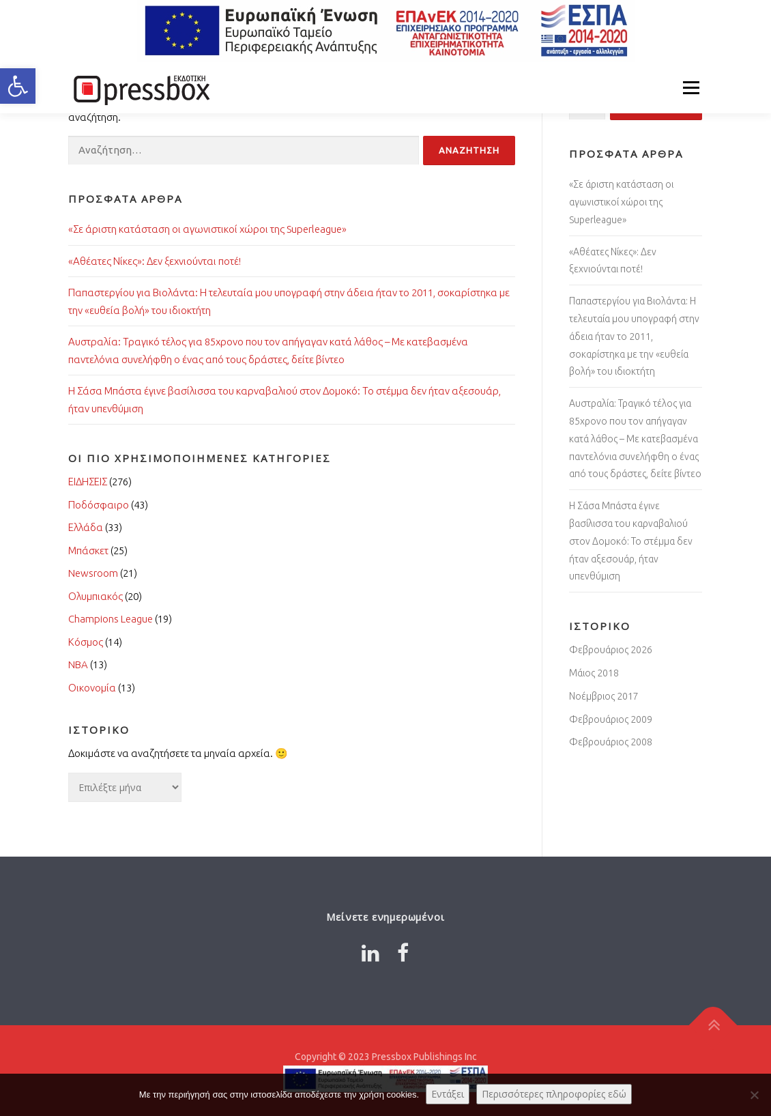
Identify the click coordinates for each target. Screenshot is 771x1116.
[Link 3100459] (370, 952)
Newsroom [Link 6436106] (93, 573)
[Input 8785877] (243, 150)
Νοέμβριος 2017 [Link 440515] (604, 696)
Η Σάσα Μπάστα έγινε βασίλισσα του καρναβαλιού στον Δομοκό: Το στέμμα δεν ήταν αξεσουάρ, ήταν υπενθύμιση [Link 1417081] (631, 541)
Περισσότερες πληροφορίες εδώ (554, 1093)
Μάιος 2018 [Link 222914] (594, 673)
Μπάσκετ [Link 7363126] (88, 550)
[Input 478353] (469, 150)
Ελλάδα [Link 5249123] (85, 527)
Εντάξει (447, 1093)
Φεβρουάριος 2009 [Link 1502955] (610, 719)
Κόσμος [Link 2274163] (85, 642)
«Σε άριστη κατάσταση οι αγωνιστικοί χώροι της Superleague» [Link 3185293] (621, 202)
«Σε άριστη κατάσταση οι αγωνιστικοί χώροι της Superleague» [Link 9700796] (207, 229)
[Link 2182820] (403, 952)
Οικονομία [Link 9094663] (92, 687)
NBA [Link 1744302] (78, 664)
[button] (17, 86)
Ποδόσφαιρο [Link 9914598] (98, 505)
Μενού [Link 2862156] (691, 88)
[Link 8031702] (140, 88)
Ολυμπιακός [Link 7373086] (95, 596)
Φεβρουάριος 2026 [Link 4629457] (610, 649)
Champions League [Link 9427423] (110, 619)
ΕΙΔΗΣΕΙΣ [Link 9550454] (87, 481)
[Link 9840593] (713, 1025)
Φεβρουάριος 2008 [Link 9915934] (610, 741)
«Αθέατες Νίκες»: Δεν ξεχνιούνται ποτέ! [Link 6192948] (154, 261)
